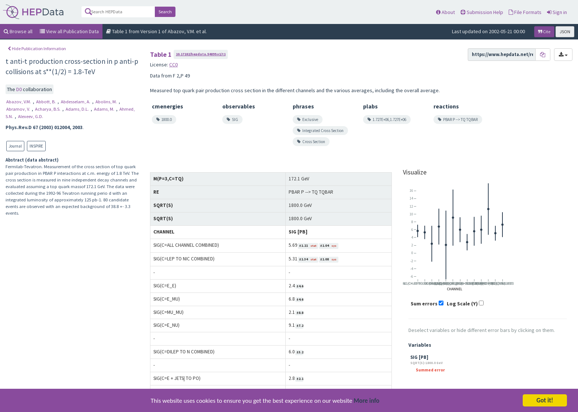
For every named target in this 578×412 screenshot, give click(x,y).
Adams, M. (104, 109)
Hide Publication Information (37, 48)
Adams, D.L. (78, 109)
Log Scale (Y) (462, 303)
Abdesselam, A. (76, 101)
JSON (565, 31)
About (445, 12)
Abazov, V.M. (19, 101)
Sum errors (424, 303)
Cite (544, 31)
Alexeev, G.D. (30, 116)
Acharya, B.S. (48, 109)
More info (367, 401)
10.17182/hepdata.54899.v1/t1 (201, 54)
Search (165, 11)
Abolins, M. (106, 101)
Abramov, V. (18, 109)
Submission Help (481, 12)
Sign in (557, 12)
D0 (19, 89)
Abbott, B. (46, 101)
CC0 (173, 64)
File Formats (525, 12)
